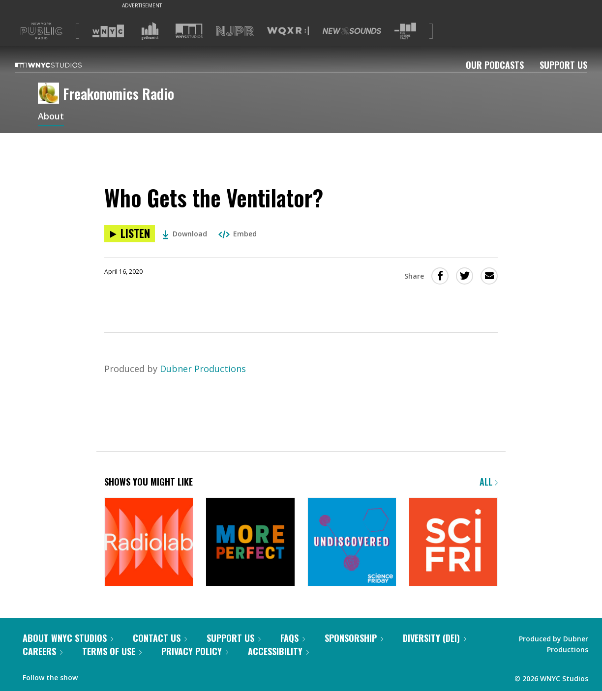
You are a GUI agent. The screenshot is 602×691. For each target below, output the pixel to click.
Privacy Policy (194, 651)
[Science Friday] (453, 542)
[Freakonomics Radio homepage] (50, 94)
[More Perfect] (250, 542)
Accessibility (278, 651)
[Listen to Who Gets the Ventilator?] (129, 233)
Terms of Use (112, 651)
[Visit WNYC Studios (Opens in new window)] (189, 31)
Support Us (563, 64)
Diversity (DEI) (434, 638)
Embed (237, 233)
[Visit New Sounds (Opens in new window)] (352, 31)
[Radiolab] (148, 542)
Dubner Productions (203, 368)
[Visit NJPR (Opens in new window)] (235, 31)
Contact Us (160, 638)
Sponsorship (354, 638)
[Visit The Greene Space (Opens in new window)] (405, 31)
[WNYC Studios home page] (60, 64)
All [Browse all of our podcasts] (489, 481)
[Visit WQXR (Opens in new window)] (288, 31)
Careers (42, 651)
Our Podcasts (495, 64)
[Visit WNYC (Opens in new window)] (108, 31)
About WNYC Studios (68, 638)
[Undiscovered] (351, 542)
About (51, 117)
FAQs (292, 638)
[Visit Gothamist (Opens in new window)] (150, 31)
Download (184, 233)
